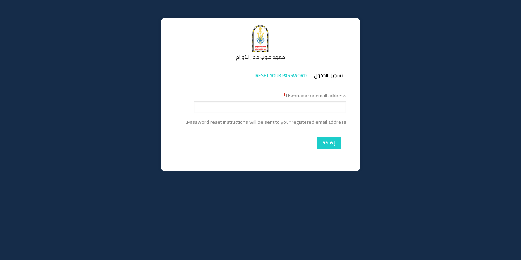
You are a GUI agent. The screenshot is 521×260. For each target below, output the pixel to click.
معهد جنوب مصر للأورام (260, 57)
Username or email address (316, 96)
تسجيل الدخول (328, 75)
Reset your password (281, 75)
